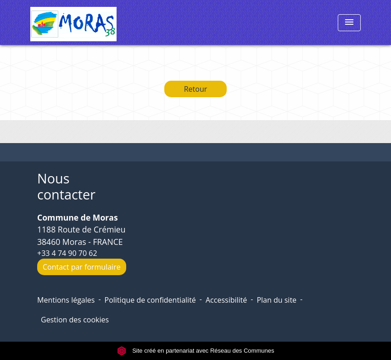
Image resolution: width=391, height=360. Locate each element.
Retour (195, 89)
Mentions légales (66, 300)
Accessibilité (226, 300)
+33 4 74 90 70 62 (67, 253)
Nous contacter (66, 186)
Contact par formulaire (82, 267)
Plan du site (276, 300)
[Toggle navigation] (349, 22)
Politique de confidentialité (150, 300)
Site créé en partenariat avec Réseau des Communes (195, 350)
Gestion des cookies (75, 320)
